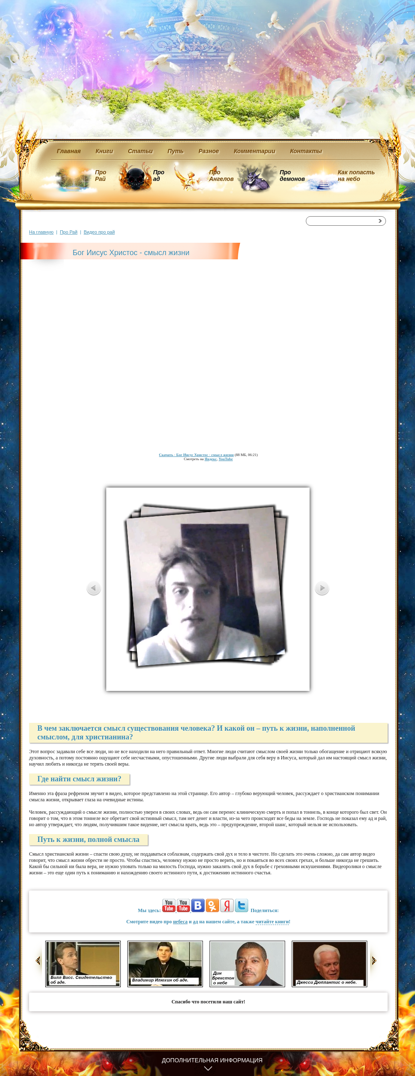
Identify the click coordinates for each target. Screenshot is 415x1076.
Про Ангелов (221, 175)
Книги (104, 151)
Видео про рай (99, 231)
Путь (176, 151)
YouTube (226, 459)
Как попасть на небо (356, 175)
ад (195, 922)
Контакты (306, 151)
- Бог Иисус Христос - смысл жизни (196, 455)
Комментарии (254, 151)
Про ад (158, 175)
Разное (208, 151)
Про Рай (100, 175)
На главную (41, 231)
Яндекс (211, 459)
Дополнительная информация (212, 1060)
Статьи (140, 151)
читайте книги (272, 922)
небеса (180, 922)
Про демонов (292, 175)
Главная (69, 151)
